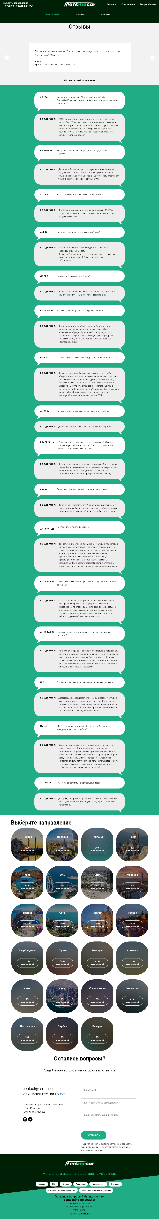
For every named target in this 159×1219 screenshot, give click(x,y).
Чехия (27, 988)
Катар (62, 988)
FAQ (54, 1184)
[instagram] (25, 1119)
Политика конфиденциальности (61, 1190)
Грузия (62, 950)
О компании (128, 4)
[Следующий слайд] (152, 57)
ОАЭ (62, 874)
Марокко (132, 874)
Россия (132, 912)
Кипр (27, 874)
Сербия (62, 1026)
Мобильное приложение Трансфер (96, 1190)
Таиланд (97, 836)
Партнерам (80, 1184)
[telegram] (30, 1119)
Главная (41, 1184)
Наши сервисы (98, 1184)
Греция (27, 912)
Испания (62, 836)
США (97, 874)
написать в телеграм (80, 1203)
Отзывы (111, 4)
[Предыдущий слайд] (6, 57)
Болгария (97, 950)
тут (62, 1094)
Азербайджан (27, 950)
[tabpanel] (79, 11)
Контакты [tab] (105, 14)
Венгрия (97, 1026)
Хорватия (132, 988)
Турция (27, 836)
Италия (97, 912)
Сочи (62, 912)
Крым (132, 836)
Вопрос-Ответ (148, 4)
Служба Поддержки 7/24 (19, 5)
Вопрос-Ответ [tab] (53, 14)
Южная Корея (97, 988)
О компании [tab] (79, 14)
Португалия (27, 1026)
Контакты (115, 1184)
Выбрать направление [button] (16, 3)
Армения (132, 950)
